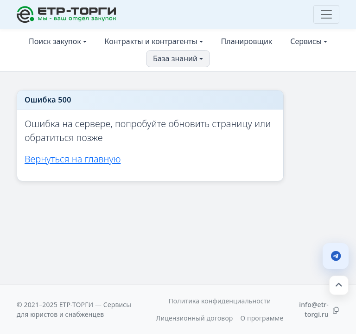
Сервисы (306, 41)
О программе (261, 318)
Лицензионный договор (194, 318)
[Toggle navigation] (326, 14)
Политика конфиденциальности (219, 300)
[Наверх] (339, 285)
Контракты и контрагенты (151, 41)
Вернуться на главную (73, 159)
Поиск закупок (55, 41)
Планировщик (247, 41)
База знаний (175, 58)
